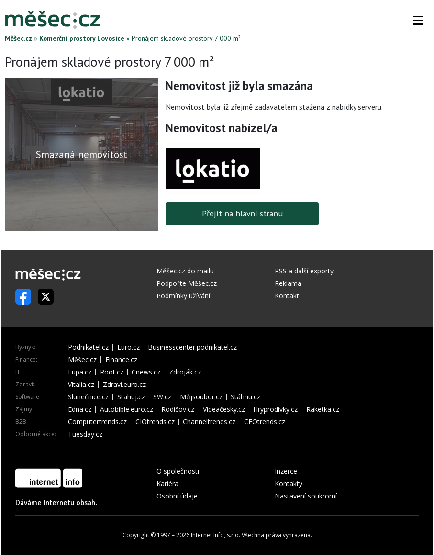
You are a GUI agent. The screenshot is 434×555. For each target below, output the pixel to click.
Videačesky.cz (224, 409)
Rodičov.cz (177, 409)
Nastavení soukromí (306, 495)
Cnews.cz (146, 372)
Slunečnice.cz (88, 397)
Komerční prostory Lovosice (81, 38)
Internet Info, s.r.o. (215, 535)
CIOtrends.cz (155, 422)
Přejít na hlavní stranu (242, 213)
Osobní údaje (177, 495)
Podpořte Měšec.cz (186, 283)
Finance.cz (121, 359)
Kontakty (288, 483)
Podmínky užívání (183, 295)
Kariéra (167, 483)
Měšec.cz (18, 38)
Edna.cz (79, 409)
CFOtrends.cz (264, 422)
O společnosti (177, 471)
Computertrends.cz (97, 422)
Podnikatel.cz (88, 347)
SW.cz (162, 397)
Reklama (288, 283)
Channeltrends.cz (209, 422)
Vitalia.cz (81, 384)
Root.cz (111, 372)
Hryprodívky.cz (275, 409)
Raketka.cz (322, 409)
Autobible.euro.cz (126, 409)
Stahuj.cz (131, 397)
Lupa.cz (79, 372)
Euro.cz (128, 347)
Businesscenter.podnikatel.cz (192, 347)
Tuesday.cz (85, 434)
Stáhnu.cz (245, 397)
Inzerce (286, 471)
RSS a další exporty (304, 270)
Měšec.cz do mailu (185, 270)
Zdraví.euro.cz (124, 384)
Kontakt (287, 295)
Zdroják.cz (185, 372)
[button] (418, 20)
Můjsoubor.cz (201, 397)
